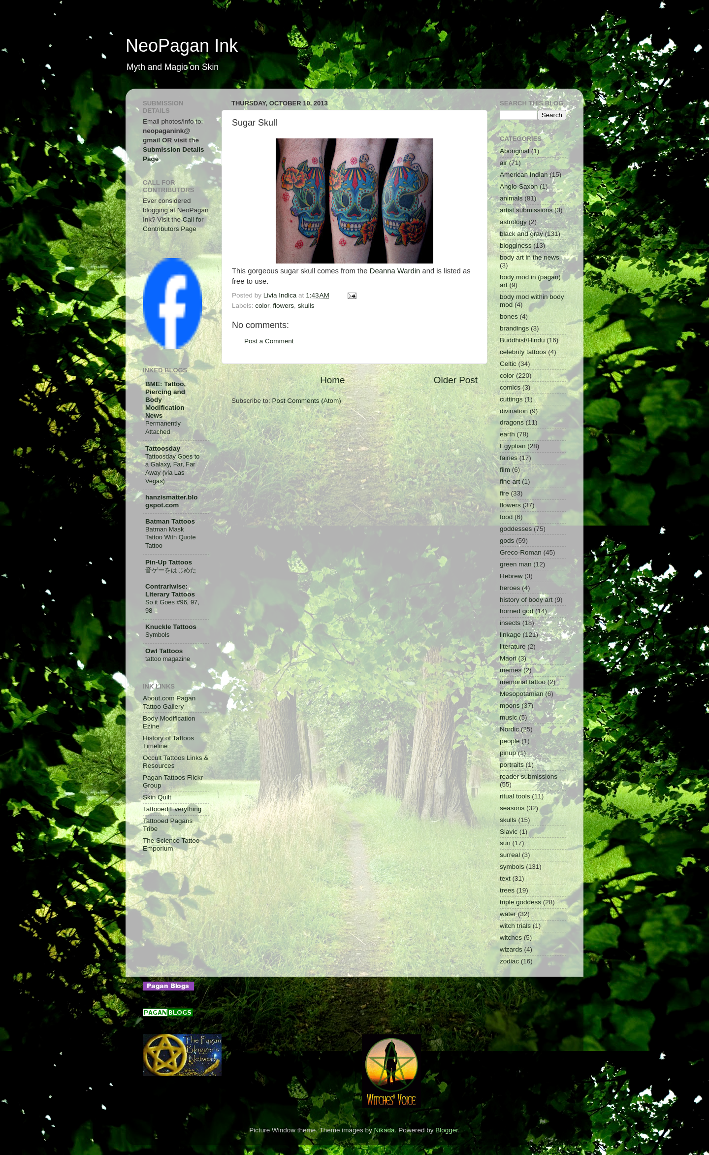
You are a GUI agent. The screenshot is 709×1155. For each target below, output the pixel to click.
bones (509, 316)
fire (504, 493)
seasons (512, 808)
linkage (510, 634)
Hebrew (511, 576)
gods (507, 540)
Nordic (509, 729)
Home (332, 380)
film (505, 469)
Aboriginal (514, 151)
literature (513, 646)
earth (507, 434)
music (508, 717)
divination (514, 411)
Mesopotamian (522, 693)
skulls (306, 305)
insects (510, 623)
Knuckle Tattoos (170, 626)
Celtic (508, 363)
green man (516, 564)
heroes (510, 588)
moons (510, 705)
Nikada (384, 1130)
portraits (512, 764)
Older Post (456, 380)
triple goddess (520, 902)
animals (511, 198)
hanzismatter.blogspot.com (171, 501)
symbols (512, 866)
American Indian (524, 174)
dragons (512, 422)
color (262, 305)
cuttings (511, 399)
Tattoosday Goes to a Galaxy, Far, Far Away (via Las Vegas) (172, 469)
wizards (511, 949)
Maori (508, 658)
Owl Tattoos (164, 651)
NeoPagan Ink (182, 45)
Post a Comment (269, 341)
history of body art (526, 599)
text (505, 878)
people (510, 741)
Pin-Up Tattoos (168, 562)
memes (510, 670)
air (503, 162)
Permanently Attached (163, 427)
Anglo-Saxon (519, 186)
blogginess (516, 245)
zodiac (509, 961)
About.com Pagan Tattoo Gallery (169, 702)
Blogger (446, 1130)
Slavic (508, 831)
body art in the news (529, 257)
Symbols (157, 634)
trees (507, 890)
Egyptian (513, 446)
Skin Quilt (157, 797)
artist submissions (526, 210)
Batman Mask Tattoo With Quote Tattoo (170, 537)
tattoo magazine (167, 658)
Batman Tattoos (170, 521)
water (508, 914)
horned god (516, 611)
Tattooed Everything (172, 809)
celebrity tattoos (523, 352)
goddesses (516, 528)
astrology (513, 222)
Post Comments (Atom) (306, 400)
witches (511, 937)
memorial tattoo (523, 682)
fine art (510, 481)
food (506, 517)
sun (505, 843)
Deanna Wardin (395, 271)
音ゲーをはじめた (170, 570)
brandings (514, 328)
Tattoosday (162, 448)
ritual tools (515, 796)
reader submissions (528, 776)
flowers (283, 305)
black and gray (521, 233)
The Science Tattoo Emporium (171, 844)
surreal (510, 854)
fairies (508, 458)
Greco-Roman (521, 552)
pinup (508, 753)
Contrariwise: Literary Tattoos (170, 590)
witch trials (515, 925)
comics (510, 387)
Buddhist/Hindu (522, 340)
